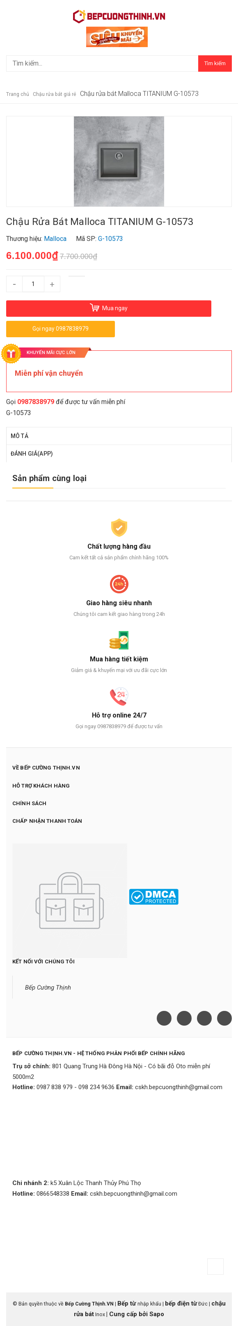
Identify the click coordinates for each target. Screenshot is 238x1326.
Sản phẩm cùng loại (49, 478)
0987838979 (35, 402)
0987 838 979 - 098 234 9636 (75, 1087)
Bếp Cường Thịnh (48, 987)
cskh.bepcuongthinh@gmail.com (178, 1087)
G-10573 (18, 413)
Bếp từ (127, 1303)
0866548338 (53, 1193)
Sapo (156, 1314)
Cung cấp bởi (128, 1314)
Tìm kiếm (215, 63)
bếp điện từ (181, 1303)
